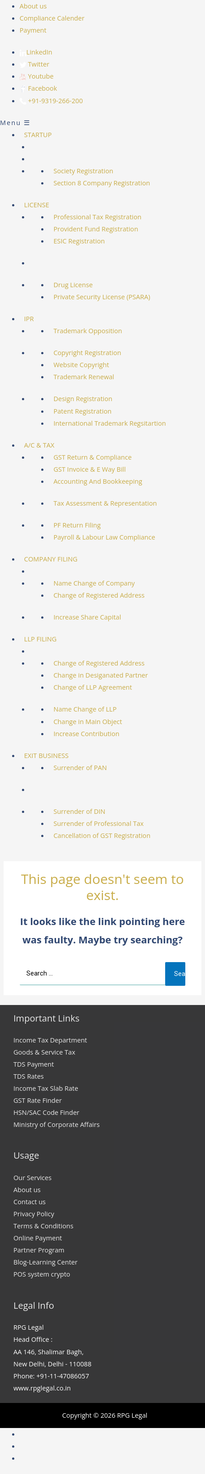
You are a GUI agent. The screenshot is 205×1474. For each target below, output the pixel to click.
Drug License (73, 284)
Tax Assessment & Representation (105, 502)
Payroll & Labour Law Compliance (104, 536)
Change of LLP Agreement (92, 687)
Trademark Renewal (83, 376)
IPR (29, 318)
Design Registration (82, 398)
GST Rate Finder (37, 1100)
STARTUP (38, 134)
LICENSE (36, 204)
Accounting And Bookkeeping (97, 481)
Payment (33, 29)
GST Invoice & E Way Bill (89, 469)
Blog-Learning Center (45, 1261)
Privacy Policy (33, 1213)
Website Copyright (81, 364)
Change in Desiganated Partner (100, 674)
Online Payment (37, 1237)
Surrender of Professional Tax (98, 823)
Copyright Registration (87, 352)
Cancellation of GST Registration (101, 835)
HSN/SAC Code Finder (46, 1112)
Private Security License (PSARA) (101, 296)
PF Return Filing (77, 524)
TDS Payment (33, 1063)
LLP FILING (40, 638)
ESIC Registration (79, 240)
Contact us (29, 1201)
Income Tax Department (50, 1039)
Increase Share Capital (87, 616)
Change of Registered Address (99, 594)
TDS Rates (28, 1076)
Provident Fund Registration (95, 228)
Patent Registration (82, 410)
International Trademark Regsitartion (109, 423)
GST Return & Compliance (92, 456)
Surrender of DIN (79, 811)
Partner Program (38, 1249)
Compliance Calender (52, 17)
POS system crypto (41, 1273)
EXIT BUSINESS (46, 755)
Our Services (32, 1177)
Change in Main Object (87, 721)
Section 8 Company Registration (101, 182)
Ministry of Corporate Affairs (56, 1124)
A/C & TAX (39, 444)
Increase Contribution (86, 733)
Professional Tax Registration (97, 216)
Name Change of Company (94, 582)
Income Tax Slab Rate (45, 1088)
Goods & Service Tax (44, 1051)
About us (33, 5)
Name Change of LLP (84, 708)
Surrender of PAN (80, 767)
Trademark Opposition (87, 330)
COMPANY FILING (50, 558)
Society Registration (83, 170)
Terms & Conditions (43, 1225)
